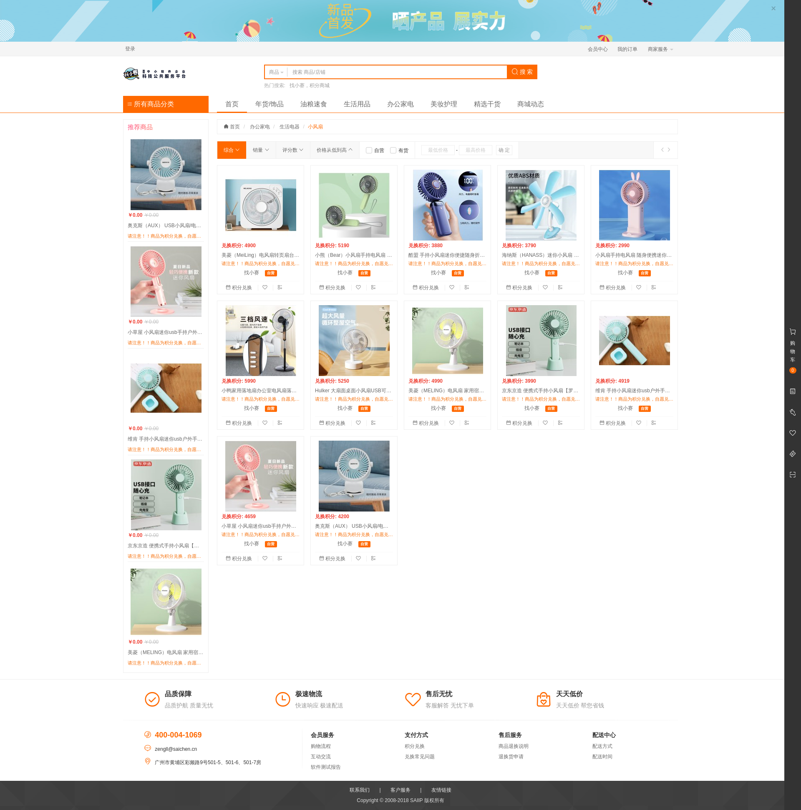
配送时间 (602, 757)
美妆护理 (444, 104)
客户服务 (400, 790)
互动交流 (321, 757)
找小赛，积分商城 (310, 85)
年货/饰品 (269, 104)
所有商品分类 (150, 104)
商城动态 (530, 104)
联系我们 (360, 790)
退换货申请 (511, 757)
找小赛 (251, 273)
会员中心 (598, 49)
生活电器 (290, 127)
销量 (261, 150)
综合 (232, 150)
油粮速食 (313, 104)
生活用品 (357, 104)
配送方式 (602, 746)
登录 (130, 49)
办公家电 (400, 104)
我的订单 (627, 49)
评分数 (293, 150)
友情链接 (441, 790)
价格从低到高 (335, 150)
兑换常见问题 (420, 757)
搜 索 (522, 71)
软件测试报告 (326, 767)
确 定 (504, 150)
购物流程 (321, 746)
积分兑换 (240, 288)
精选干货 (487, 104)
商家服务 (660, 49)
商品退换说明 (514, 746)
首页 (232, 104)
